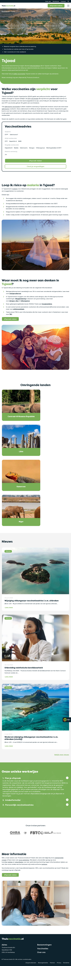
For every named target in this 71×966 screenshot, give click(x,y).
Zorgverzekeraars (31, 962)
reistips (10, 862)
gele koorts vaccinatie (12, 107)
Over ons (48, 1)
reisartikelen (19, 862)
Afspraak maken (56, 6)
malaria (14, 189)
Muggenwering (20, 299)
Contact (63, 1)
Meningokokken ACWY (53, 148)
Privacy (59, 962)
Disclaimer (66, 962)
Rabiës (16, 148)
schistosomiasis (18, 309)
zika (16, 301)
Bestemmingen (6, 11)
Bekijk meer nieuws (61, 755)
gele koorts (5, 109)
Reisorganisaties (43, 962)
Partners (52, 962)
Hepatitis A (13, 141)
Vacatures (56, 1)
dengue (12, 301)
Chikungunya (40, 148)
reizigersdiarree (15, 293)
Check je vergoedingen (35, 166)
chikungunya (25, 301)
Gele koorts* (14, 134)
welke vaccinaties (19, 74)
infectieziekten (35, 66)
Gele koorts (23, 148)
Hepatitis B (8, 148)
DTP (6, 141)
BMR (19, 141)
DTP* (6, 134)
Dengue (31, 148)
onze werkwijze (24, 860)
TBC (10, 314)
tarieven (44, 864)
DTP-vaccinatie (33, 98)
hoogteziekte (47, 304)
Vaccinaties (42, 948)
